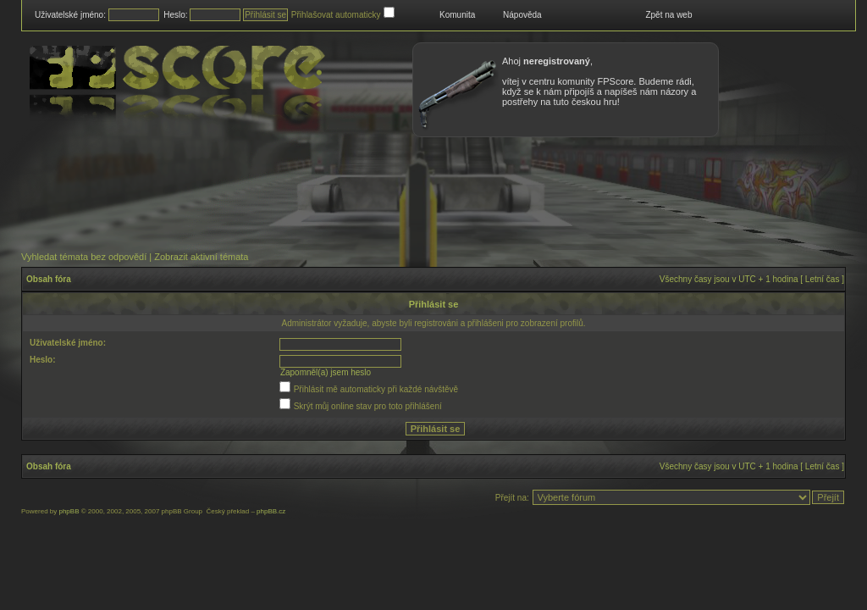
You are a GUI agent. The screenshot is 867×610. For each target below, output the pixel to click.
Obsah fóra (48, 279)
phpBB (68, 511)
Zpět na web (668, 14)
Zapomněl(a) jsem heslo (325, 372)
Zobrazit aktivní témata (201, 257)
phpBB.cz (271, 511)
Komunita (457, 14)
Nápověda (522, 14)
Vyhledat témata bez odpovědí (83, 257)
